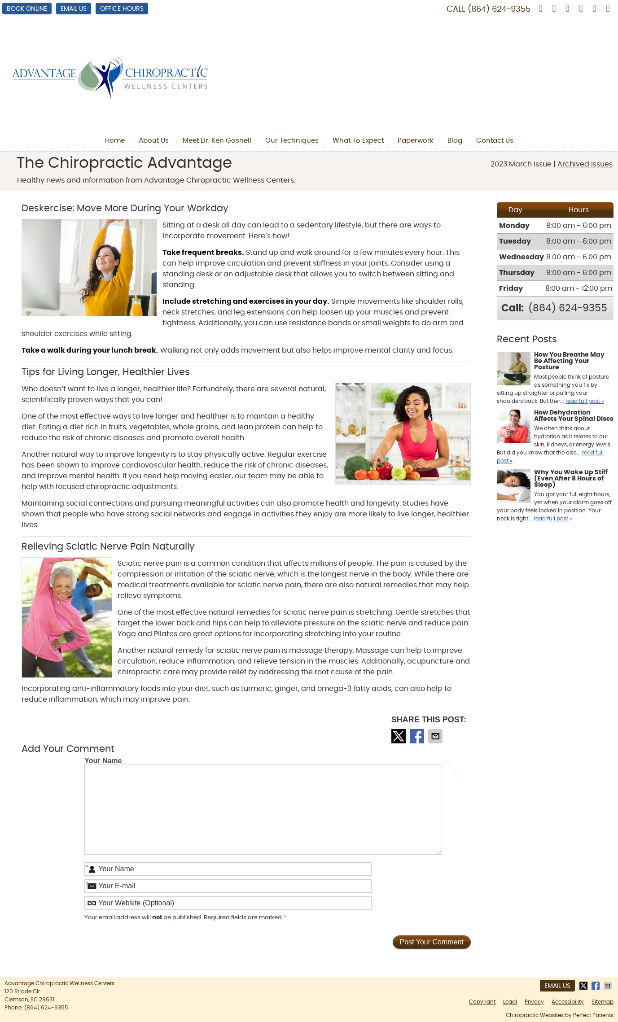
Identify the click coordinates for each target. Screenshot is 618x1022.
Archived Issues (585, 164)
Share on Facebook (418, 736)
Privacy (534, 1002)
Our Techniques (292, 140)
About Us (154, 140)
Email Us (74, 9)
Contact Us (494, 140)
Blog (454, 140)
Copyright (482, 1002)
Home (115, 140)
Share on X (399, 736)
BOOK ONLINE (27, 9)
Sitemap (603, 1002)
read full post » (584, 401)
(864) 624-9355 (499, 9)
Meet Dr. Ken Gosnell (217, 140)
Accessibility (568, 1002)
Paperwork (416, 140)
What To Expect (358, 140)
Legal (510, 1002)
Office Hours (122, 9)
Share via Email (436, 736)
